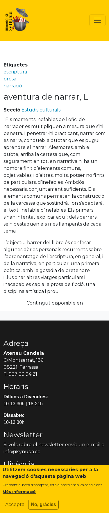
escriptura (15, 72)
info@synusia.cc (21, 451)
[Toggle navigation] (97, 20)
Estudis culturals (41, 110)
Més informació (19, 495)
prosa (9, 79)
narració (12, 86)
